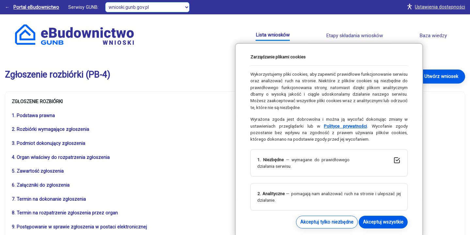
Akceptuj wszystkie (383, 222)
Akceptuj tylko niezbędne (326, 222)
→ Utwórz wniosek (438, 76)
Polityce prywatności (345, 126)
